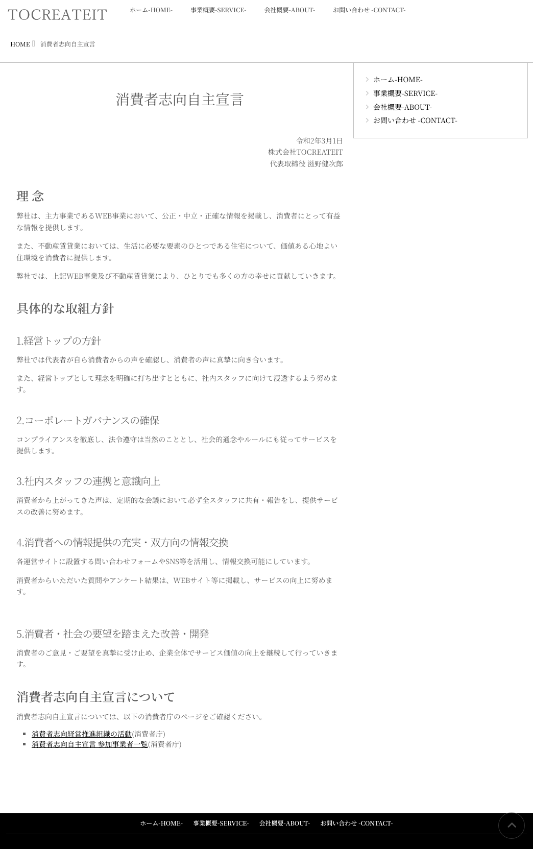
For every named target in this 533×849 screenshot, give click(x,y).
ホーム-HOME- (151, 16)
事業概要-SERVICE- (218, 16)
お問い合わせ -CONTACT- (369, 16)
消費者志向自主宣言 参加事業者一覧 (90, 744)
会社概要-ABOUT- (290, 16)
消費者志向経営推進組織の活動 (82, 734)
